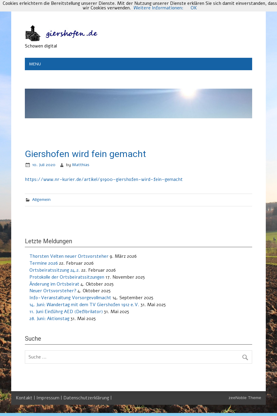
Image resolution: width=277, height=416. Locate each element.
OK (194, 8)
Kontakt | (26, 398)
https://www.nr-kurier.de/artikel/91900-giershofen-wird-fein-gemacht (104, 179)
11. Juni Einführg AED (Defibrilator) (66, 312)
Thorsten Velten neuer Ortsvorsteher (68, 256)
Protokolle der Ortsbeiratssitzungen (66, 277)
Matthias (80, 165)
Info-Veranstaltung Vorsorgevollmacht (70, 298)
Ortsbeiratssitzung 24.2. (54, 270)
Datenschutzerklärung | (87, 398)
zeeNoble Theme (245, 398)
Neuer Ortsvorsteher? (52, 291)
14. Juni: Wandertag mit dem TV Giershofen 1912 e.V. (84, 305)
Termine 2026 (43, 263)
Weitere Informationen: (158, 8)
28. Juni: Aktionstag (49, 319)
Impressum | (49, 398)
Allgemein (41, 199)
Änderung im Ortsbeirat (54, 284)
